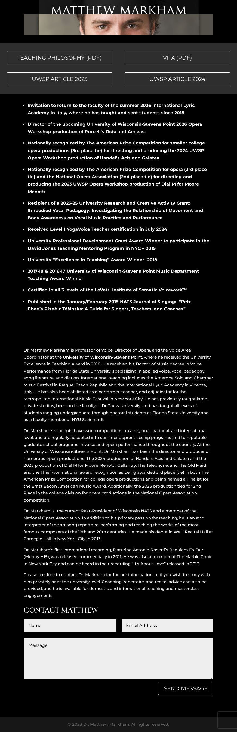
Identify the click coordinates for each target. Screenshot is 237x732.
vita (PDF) (177, 57)
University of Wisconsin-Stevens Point (102, 357)
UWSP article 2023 (59, 79)
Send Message (186, 688)
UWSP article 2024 (177, 79)
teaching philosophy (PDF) (59, 57)
